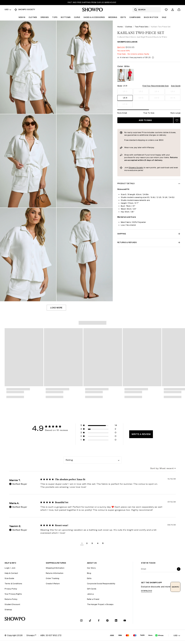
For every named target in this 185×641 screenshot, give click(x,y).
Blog (89, 573)
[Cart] (178, 9)
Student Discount (12, 604)
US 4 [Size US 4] (157, 91)
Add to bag (145, 120)
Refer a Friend (93, 599)
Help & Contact (11, 573)
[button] (99, 426)
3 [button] (92, 543)
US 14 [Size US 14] (172, 98)
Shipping (148, 233)
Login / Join (10, 568)
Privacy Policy (11, 589)
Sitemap (8, 609)
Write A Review (141, 434)
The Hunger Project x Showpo (100, 604)
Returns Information (54, 573)
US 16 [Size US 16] (125, 104)
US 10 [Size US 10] (140, 98)
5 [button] (102, 543)
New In (22, 17)
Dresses (45, 17)
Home (120, 26)
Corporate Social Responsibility (101, 583)
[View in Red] (130, 75)
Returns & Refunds (148, 242)
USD (8, 9)
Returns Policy (11, 599)
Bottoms (66, 17)
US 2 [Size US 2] (141, 91)
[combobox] (92, 459)
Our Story (91, 568)
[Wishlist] (166, 9)
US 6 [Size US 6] (173, 91)
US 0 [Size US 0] (125, 91)
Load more (56, 307)
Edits (123, 17)
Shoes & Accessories (94, 17)
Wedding (112, 17)
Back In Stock (151, 17)
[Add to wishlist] (176, 120)
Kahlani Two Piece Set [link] (160, 26)
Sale (164, 17)
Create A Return (53, 583)
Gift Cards (91, 589)
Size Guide (176, 86)
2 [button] (86, 543)
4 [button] (97, 543)
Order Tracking (52, 578)
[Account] (172, 9)
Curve (77, 17)
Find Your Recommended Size (156, 86)
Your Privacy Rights (13, 594)
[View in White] (121, 75)
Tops (54, 17)
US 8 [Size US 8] (125, 98)
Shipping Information (55, 568)
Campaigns (134, 17)
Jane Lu (90, 594)
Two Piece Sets (141, 26)
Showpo (132, 167)
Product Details (148, 183)
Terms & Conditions (13, 583)
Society (139, 167)
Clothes (33, 17)
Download (146, 591)
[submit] (178, 569)
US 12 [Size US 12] (156, 98)
